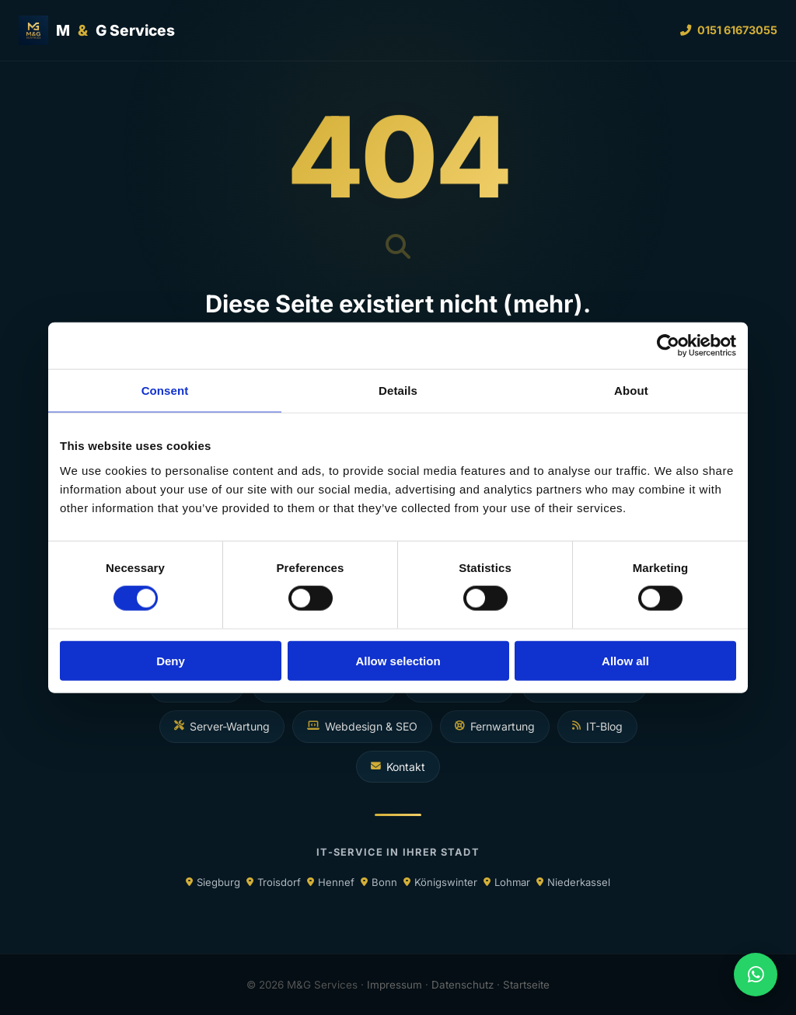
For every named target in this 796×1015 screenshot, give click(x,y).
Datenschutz (462, 984)
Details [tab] (398, 390)
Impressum (394, 984)
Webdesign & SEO (362, 726)
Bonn (384, 882)
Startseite (526, 984)
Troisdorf (279, 882)
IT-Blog (597, 726)
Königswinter (445, 882)
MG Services (97, 30)
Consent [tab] (165, 390)
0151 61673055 (728, 30)
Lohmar (512, 882)
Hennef (336, 882)
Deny (170, 660)
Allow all (625, 660)
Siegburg (218, 882)
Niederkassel (578, 882)
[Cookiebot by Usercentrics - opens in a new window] (668, 346)
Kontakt (398, 766)
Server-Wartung (222, 726)
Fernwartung (495, 726)
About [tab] (631, 390)
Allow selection (397, 660)
